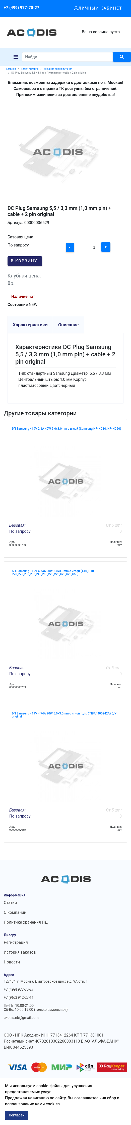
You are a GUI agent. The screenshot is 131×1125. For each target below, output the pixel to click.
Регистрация (16, 942)
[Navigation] (16, 57)
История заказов (20, 952)
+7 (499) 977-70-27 (21, 7)
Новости (12, 962)
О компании (15, 912)
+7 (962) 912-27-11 (19, 997)
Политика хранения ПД (26, 922)
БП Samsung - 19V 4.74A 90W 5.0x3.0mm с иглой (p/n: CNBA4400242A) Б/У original (64, 715)
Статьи (10, 902)
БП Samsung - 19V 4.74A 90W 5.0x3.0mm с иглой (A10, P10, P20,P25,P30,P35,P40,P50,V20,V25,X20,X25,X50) (53, 572)
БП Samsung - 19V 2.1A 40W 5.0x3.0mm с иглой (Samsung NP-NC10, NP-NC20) (66, 428)
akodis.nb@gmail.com (21, 1018)
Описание (68, 324)
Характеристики (30, 324)
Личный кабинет (98, 8)
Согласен (17, 1115)
